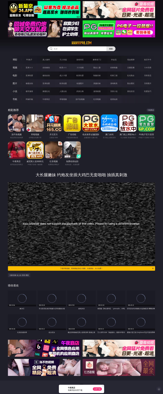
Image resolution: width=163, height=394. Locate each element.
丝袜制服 (113, 67)
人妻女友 (63, 91)
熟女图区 (130, 83)
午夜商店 (46, 99)
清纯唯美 (113, 83)
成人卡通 (63, 75)
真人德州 (46, 59)
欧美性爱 (80, 75)
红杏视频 (97, 99)
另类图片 (147, 83)
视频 (15, 67)
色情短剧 (113, 99)
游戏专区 (80, 59)
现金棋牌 (130, 59)
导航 (15, 99)
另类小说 (113, 91)
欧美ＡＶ (63, 67)
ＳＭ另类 (147, 67)
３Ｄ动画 (80, 67)
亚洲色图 (46, 83)
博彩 (15, 59)
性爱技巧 (147, 91)
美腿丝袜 (97, 83)
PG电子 (29, 59)
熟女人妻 (97, 67)
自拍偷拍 (46, 67)
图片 (15, 83)
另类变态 (147, 75)
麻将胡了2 (97, 59)
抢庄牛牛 (147, 59)
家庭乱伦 (46, 91)
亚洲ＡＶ (29, 67)
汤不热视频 (80, 99)
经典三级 (113, 75)
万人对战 (63, 59)
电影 (15, 75)
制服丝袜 (97, 75)
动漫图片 (80, 83)
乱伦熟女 (130, 75)
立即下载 (97, 389)
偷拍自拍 (46, 75)
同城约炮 (29, 99)
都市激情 (29, 91)
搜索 (111, 49)
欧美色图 (63, 83)
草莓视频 (63, 99)
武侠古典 (80, 91)
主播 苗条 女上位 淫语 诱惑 (19, 275)
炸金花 (114, 59)
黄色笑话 (130, 91)
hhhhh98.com (82, 43)
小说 (15, 91)
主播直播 (130, 67)
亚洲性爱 (29, 75)
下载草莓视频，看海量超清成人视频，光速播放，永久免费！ (107, 268)
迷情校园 (97, 91)
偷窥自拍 (29, 83)
